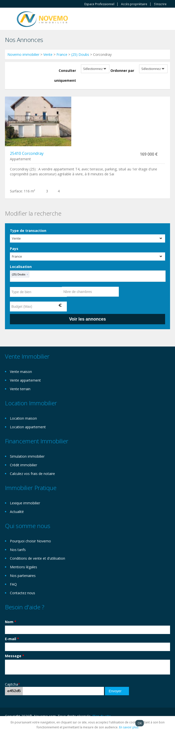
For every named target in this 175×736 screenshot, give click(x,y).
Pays (14, 248)
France (61, 54)
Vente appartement (25, 380)
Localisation (21, 266)
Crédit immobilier (23, 465)
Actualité (17, 511)
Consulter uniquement (65, 75)
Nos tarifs (18, 549)
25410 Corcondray (27, 153)
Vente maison (21, 371)
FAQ (13, 584)
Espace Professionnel (99, 4)
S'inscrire (160, 4)
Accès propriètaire (134, 4)
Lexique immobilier (25, 503)
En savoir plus (128, 727)
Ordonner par (122, 70)
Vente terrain (20, 389)
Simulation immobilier (27, 456)
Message (14, 656)
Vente (47, 54)
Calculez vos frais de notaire (32, 473)
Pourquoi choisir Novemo (30, 541)
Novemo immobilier (23, 54)
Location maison (23, 418)
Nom (10, 621)
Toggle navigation (9, 19)
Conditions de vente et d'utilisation (37, 558)
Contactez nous (22, 593)
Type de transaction (28, 230)
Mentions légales (23, 567)
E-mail (12, 638)
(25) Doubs (80, 54)
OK (140, 723)
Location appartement (28, 427)
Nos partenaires (23, 575)
